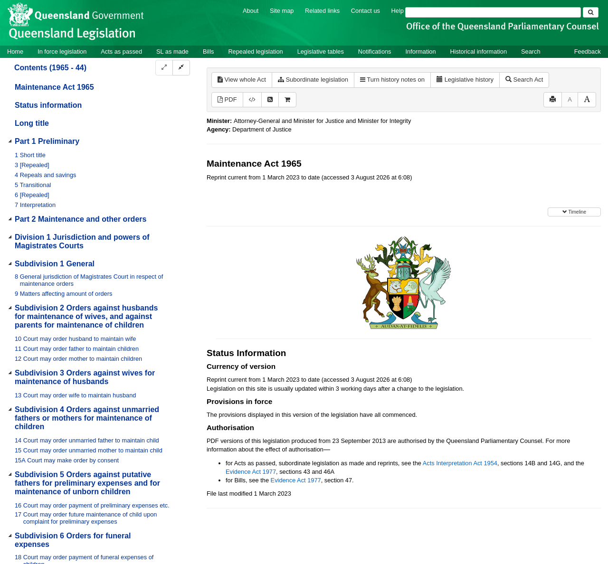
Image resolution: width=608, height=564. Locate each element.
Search (531, 51)
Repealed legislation (255, 51)
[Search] (493, 12)
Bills (208, 51)
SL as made (172, 51)
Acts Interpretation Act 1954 (460, 463)
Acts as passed (121, 51)
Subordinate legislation (313, 79)
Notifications (374, 51)
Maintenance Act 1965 (54, 87)
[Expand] (164, 67)
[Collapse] (181, 67)
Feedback (587, 51)
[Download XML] (252, 100)
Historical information (478, 51)
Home (15, 51)
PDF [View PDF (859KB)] (227, 99)
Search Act (524, 79)
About (250, 10)
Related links (322, 10)
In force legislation (62, 51)
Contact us (365, 10)
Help (397, 10)
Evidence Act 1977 (251, 471)
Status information (48, 105)
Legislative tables (320, 51)
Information (421, 51)
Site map (282, 10)
